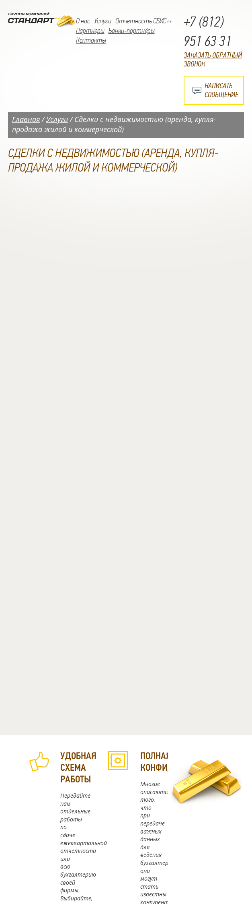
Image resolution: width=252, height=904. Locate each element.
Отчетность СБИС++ (143, 21)
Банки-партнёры (132, 31)
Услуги (102, 21)
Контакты (91, 40)
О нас (83, 21)
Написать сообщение (221, 90)
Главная (26, 119)
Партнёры (90, 31)
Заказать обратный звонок (213, 59)
